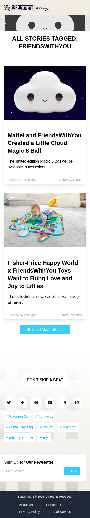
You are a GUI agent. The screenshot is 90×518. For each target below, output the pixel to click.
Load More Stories (45, 329)
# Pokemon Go (17, 416)
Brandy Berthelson (70, 179)
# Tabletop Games (19, 438)
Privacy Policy (29, 512)
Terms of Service (58, 512)
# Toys (44, 438)
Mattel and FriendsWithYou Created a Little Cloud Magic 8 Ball (44, 143)
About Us (26, 505)
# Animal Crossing (19, 427)
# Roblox (46, 427)
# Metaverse (44, 416)
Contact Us (54, 505)
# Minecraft (68, 427)
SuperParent (26, 496)
